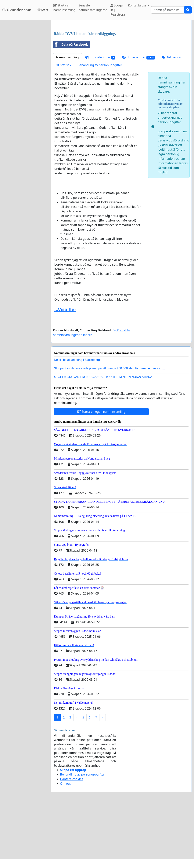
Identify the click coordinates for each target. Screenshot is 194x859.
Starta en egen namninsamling (101, 465)
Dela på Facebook (70, 97)
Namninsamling (67, 110)
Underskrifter (138, 110)
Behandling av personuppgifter (100, 118)
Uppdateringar (100, 110)
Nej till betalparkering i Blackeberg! (77, 413)
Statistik (63, 118)
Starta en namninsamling (64, 7)
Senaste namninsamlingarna (93, 7)
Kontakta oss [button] (137, 5)
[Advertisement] (121, 52)
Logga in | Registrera (117, 10)
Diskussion (171, 110)
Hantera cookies (71, 832)
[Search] (167, 9)
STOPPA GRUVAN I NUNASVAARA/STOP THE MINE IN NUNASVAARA (103, 430)
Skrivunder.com (16, 9)
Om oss (65, 837)
